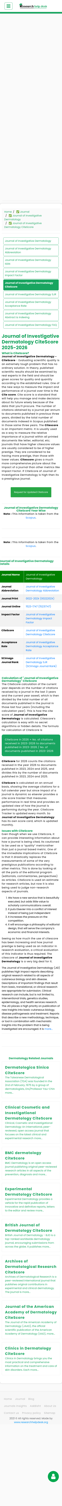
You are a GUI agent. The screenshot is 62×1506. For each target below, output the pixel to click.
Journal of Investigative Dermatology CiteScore (29, 285)
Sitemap (49, 1413)
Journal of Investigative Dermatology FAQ (31, 325)
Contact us (11, 1413)
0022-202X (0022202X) (40, 598)
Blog (31, 1399)
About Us (50, 1406)
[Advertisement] (29, 49)
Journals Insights (15, 1406)
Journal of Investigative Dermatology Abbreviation (28, 250)
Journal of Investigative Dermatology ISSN (28, 262)
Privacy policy (31, 1413)
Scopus (31, 518)
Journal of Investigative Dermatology (28, 241)
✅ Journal (22, 212)
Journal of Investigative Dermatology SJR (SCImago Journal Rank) (41, 662)
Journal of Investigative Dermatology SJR (30, 294)
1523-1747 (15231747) (38, 606)
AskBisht (35, 1406)
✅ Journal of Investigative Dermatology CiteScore (23, 225)
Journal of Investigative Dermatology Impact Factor (28, 273)
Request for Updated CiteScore (31, 492)
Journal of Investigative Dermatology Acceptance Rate (28, 304)
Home (8, 212)
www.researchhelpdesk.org (31, 1422)
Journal (20, 1399)
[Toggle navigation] (8, 6)
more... (49, 1029)
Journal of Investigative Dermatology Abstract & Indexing (28, 315)
